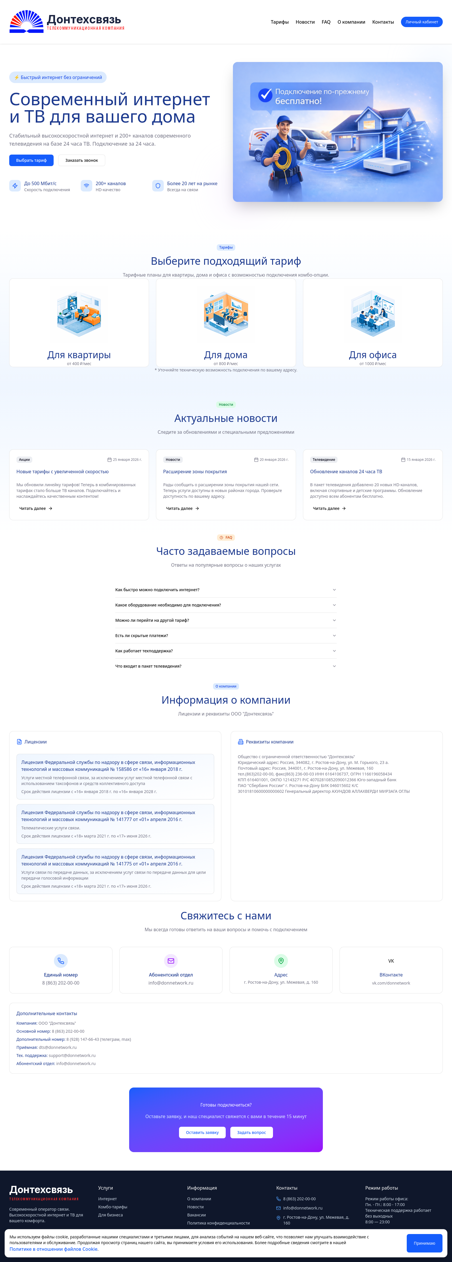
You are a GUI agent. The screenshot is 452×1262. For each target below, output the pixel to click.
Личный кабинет (422, 22)
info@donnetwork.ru (170, 983)
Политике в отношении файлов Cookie (53, 1249)
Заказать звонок (81, 160)
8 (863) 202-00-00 (61, 983)
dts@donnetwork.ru (58, 1047)
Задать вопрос (251, 1132)
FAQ (326, 22)
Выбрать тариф (31, 160)
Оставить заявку (202, 1132)
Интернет (107, 1198)
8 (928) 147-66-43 (83, 1039)
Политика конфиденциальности (218, 1223)
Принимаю (424, 1243)
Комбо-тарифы (112, 1207)
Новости (305, 22)
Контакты (383, 22)
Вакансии (196, 1215)
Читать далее (36, 508)
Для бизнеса (110, 1215)
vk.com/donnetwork (391, 983)
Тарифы (280, 22)
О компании (352, 22)
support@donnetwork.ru (72, 1055)
